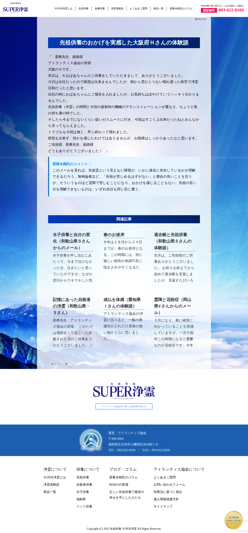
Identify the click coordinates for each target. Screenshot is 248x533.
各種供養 (100, 8)
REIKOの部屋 (118, 484)
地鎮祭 (81, 499)
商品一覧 (158, 8)
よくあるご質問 (138, 8)
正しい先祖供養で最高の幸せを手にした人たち (126, 494)
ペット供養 (84, 506)
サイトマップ (163, 506)
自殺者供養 (84, 484)
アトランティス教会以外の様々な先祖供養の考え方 (124, 407)
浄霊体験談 (117, 8)
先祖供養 (14, 3)
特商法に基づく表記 (168, 492)
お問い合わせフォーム (169, 484)
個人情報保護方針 (166, 499)
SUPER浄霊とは (63, 8)
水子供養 (82, 492)
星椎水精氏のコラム (181, 8)
